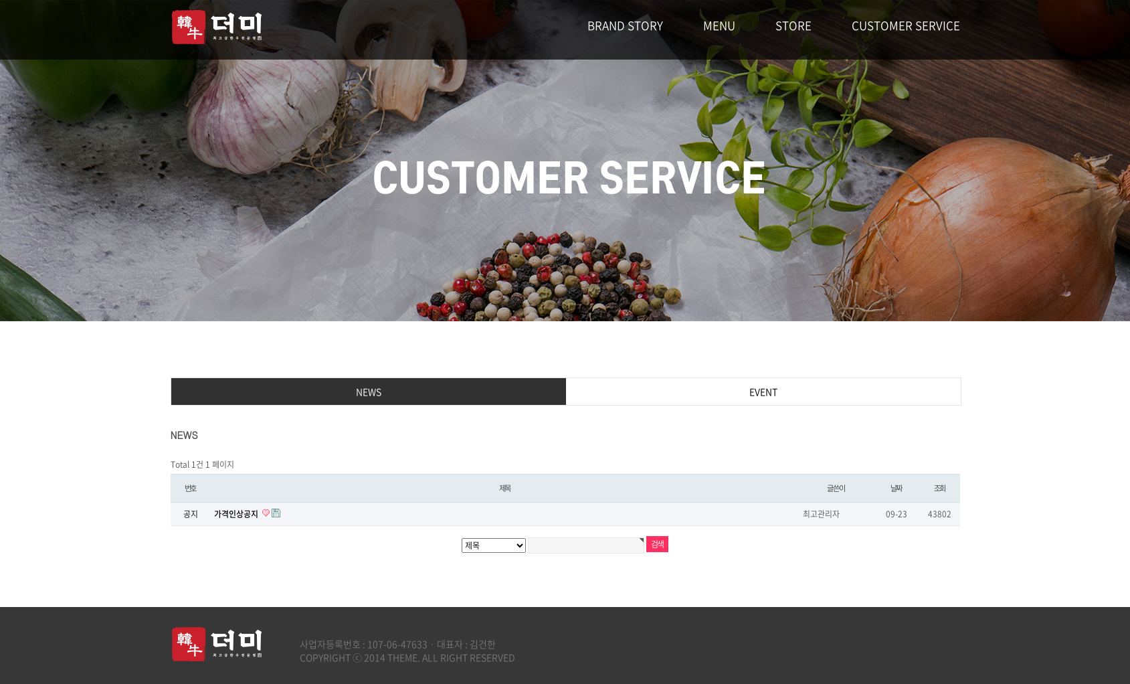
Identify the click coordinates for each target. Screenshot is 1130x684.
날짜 (896, 488)
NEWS (368, 391)
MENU (719, 25)
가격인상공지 (237, 514)
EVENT (763, 391)
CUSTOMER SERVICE (906, 25)
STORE (793, 25)
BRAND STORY (625, 25)
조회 (940, 488)
